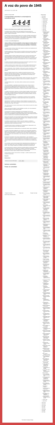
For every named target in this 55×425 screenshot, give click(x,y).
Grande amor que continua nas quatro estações (46, 343)
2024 (43, 402)
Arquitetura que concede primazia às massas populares (46, 131)
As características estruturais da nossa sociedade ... (46, 87)
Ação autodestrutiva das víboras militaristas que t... (46, 356)
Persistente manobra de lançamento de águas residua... (46, 293)
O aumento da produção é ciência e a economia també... (46, 280)
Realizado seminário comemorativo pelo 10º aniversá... (46, 116)
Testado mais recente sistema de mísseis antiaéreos (46, 219)
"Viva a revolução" (45, 104)
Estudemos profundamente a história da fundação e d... (46, 299)
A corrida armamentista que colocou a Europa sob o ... (46, 82)
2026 (43, 16)
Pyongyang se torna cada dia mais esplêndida (46, 182)
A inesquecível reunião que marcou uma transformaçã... (46, 154)
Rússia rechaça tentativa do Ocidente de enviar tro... (46, 351)
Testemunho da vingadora (45, 386)
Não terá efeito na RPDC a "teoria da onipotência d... (46, 148)
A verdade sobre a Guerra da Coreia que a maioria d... (46, 96)
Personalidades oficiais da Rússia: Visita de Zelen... (46, 213)
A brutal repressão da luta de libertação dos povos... (46, 57)
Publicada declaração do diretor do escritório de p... (46, 239)
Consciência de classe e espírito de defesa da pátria (46, 122)
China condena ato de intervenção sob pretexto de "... (46, 262)
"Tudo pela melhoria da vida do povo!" (46, 388)
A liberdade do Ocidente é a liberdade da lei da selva (46, 185)
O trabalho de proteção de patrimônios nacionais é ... (46, 188)
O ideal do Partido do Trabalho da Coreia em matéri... (46, 257)
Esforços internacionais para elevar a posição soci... (46, 99)
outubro (44, 21)
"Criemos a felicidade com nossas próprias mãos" (46, 375)
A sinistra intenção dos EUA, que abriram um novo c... (46, 113)
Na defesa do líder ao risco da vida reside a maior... (46, 311)
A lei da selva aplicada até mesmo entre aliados (46, 274)
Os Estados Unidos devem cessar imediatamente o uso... (46, 271)
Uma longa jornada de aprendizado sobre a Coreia (46, 314)
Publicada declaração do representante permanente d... (46, 225)
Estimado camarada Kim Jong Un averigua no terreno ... (46, 222)
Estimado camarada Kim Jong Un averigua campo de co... (46, 334)
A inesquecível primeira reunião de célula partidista (46, 290)
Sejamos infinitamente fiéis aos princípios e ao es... (46, 254)
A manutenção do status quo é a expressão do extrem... (46, 128)
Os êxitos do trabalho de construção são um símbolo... (46, 133)
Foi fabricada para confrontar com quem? (46, 159)
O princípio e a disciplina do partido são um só (46, 136)
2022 (43, 405)
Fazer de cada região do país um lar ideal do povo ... (46, 69)
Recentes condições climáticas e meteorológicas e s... (46, 66)
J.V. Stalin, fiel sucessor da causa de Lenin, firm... (46, 168)
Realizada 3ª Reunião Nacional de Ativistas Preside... (46, 296)
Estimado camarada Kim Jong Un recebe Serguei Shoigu (46, 197)
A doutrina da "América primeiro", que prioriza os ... (46, 340)
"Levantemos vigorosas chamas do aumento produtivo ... (46, 90)
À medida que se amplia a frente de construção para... (46, 231)
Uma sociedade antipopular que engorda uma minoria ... (46, 277)
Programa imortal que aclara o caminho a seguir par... (46, 145)
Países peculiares (45, 372)
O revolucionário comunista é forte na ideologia (46, 367)
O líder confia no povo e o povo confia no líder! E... (46, 248)
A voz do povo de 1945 (23, 5)
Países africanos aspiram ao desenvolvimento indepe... (46, 242)
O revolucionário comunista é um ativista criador (45, 157)
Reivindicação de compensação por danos (46, 60)
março (44, 30)
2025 (43, 17)
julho (43, 25)
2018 (43, 410)
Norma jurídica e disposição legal (45, 233)
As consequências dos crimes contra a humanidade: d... (46, 320)
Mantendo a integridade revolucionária (46, 306)
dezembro (44, 18)
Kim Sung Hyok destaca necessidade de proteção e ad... (46, 378)
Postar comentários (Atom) (11, 194)
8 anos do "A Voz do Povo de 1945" (46, 362)
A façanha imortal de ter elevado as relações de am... (46, 139)
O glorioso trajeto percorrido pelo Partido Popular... (46, 206)
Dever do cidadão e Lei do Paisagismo (46, 326)
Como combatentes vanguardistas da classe (46, 93)
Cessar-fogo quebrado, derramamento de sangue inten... (46, 208)
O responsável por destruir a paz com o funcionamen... (46, 303)
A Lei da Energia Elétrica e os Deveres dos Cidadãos (46, 54)
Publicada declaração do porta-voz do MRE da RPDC (46, 228)
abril (43, 29)
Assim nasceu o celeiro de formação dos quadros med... (46, 45)
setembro (44, 22)
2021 (43, 406)
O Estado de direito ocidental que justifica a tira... (46, 110)
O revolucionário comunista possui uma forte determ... (46, 328)
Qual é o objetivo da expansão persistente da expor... (46, 384)
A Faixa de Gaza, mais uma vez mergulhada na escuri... (46, 194)
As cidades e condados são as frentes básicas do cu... (46, 48)
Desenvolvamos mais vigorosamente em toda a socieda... (46, 337)
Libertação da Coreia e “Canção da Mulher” (46, 349)
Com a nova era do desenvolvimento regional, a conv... (46, 151)
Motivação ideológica (46, 77)
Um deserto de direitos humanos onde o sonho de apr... (46, 33)
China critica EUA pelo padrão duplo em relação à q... (46, 265)
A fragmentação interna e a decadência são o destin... (46, 317)
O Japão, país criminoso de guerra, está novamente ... (46, 119)
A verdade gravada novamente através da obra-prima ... (46, 39)
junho (44, 26)
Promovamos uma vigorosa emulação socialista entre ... (46, 174)
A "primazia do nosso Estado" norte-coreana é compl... (46, 268)
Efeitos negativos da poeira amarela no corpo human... (46, 359)
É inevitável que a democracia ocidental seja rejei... (46, 72)
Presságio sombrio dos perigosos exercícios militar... (46, 391)
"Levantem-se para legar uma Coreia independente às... (46, 165)
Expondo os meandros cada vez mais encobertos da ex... (46, 162)
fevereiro (44, 399)
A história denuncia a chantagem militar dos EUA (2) (46, 381)
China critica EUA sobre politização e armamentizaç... (46, 142)
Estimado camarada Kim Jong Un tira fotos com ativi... (46, 216)
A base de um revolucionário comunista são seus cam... (46, 287)
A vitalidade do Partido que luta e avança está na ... (46, 84)
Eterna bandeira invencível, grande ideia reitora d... (46, 42)
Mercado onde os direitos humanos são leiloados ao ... (46, 346)
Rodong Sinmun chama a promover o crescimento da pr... (46, 236)
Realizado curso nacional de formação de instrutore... (46, 63)
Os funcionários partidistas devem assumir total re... (46, 284)
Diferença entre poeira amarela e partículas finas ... (46, 323)
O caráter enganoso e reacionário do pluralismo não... (46, 364)
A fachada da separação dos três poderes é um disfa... (46, 245)
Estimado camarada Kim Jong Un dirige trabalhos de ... (46, 107)
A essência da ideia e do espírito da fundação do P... (46, 177)
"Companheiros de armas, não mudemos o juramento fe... (46, 51)
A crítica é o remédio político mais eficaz (46, 259)
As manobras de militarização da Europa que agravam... (45, 36)
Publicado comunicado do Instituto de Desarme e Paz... (46, 171)
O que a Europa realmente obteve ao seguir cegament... (46, 75)
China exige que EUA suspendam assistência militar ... (46, 394)
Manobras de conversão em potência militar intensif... (46, 180)
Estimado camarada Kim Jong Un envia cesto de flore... (46, 203)
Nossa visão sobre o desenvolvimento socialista (46, 102)
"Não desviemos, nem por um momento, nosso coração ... (46, 251)
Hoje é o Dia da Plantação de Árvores (46, 354)
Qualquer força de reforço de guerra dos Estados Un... (46, 331)
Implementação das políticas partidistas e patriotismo (46, 125)
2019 (43, 409)
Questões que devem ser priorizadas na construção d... (46, 191)
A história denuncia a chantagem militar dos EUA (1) (46, 397)
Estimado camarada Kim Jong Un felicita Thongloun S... (46, 200)
